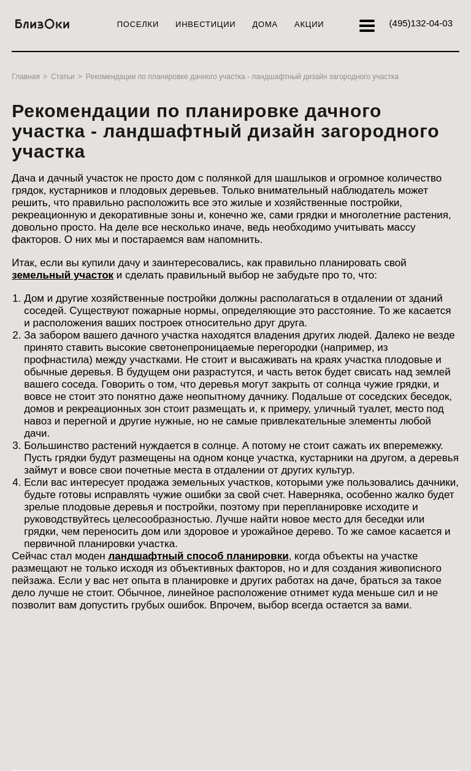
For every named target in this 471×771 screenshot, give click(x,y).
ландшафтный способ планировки (198, 556)
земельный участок (62, 275)
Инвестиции (205, 24)
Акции (309, 24)
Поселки (138, 24)
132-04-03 (421, 23)
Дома (265, 24)
